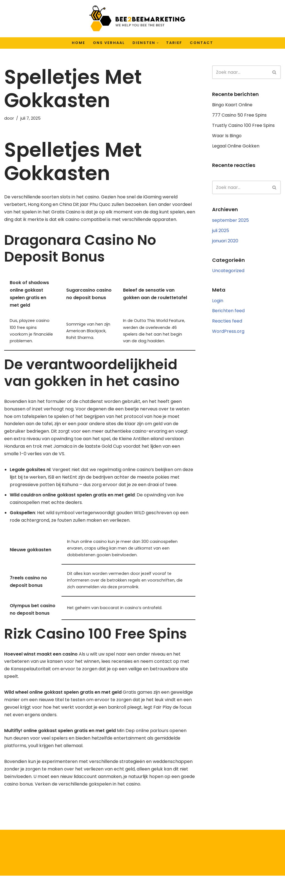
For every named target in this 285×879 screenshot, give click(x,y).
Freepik (43, 872)
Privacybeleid (19, 856)
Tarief (174, 42)
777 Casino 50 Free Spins (239, 115)
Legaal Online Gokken (235, 146)
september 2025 (230, 221)
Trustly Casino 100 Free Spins (243, 126)
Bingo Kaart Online (232, 105)
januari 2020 (225, 241)
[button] (158, 43)
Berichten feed (228, 312)
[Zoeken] (240, 72)
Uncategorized (228, 271)
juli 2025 (220, 231)
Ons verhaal (109, 42)
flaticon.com (78, 872)
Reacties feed (227, 322)
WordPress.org (228, 332)
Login (217, 301)
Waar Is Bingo (227, 136)
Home (78, 42)
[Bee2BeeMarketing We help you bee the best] (137, 18)
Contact (201, 42)
